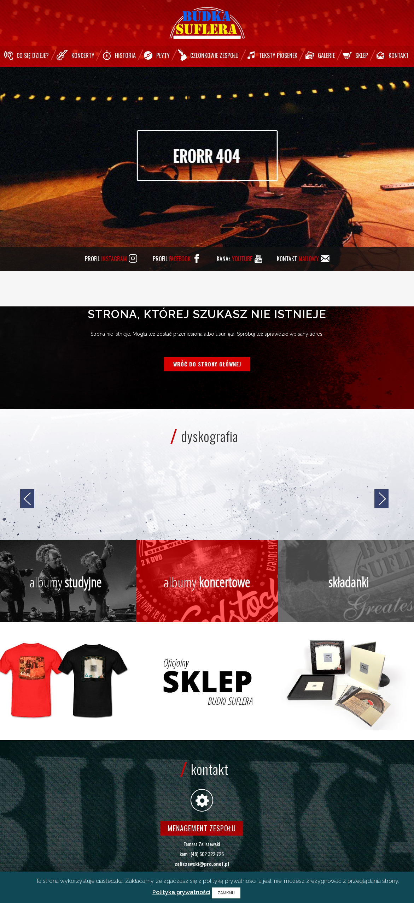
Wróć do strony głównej (207, 364)
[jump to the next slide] (381, 498)
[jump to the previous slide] (27, 498)
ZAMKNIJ (226, 893)
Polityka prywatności (181, 892)
